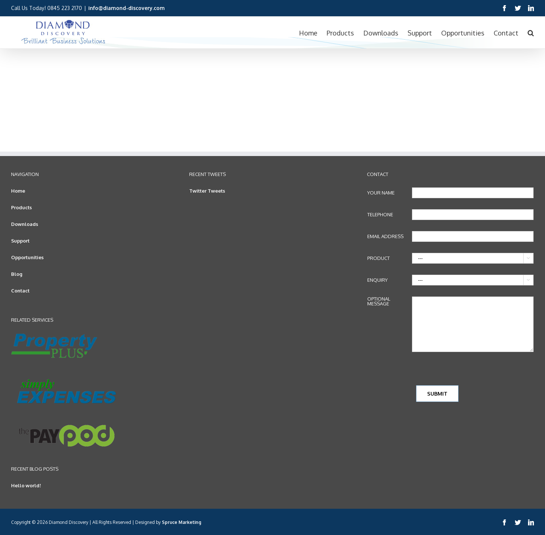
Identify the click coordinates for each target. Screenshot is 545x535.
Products (21, 207)
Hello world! (26, 485)
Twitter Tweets (207, 191)
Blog (16, 274)
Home (18, 191)
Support (20, 241)
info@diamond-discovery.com (126, 8)
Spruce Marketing (181, 522)
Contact (20, 291)
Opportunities (27, 257)
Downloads (24, 224)
